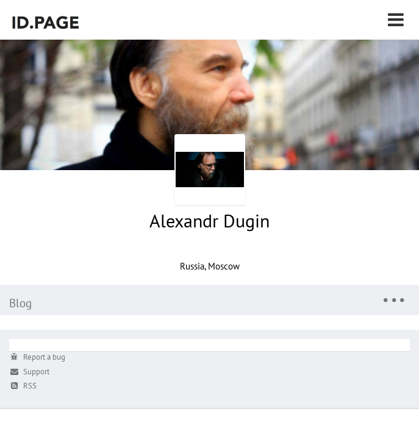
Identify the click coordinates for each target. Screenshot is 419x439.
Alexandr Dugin (209, 220)
